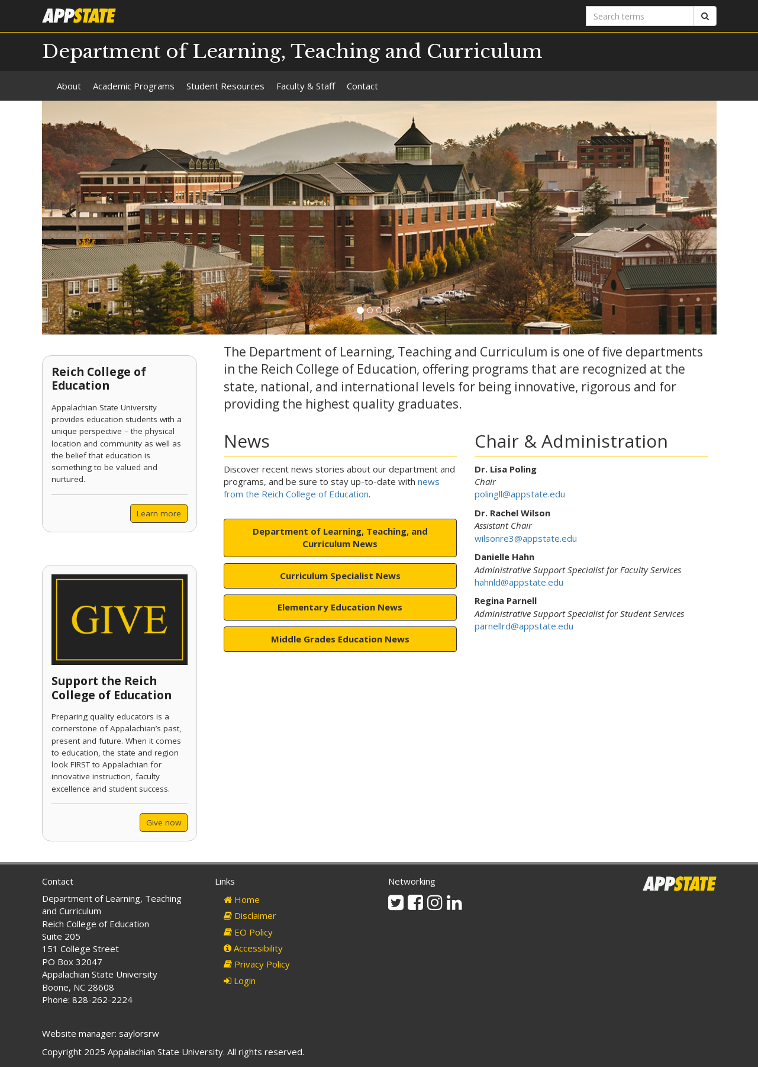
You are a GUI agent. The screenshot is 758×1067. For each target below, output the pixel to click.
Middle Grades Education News (340, 639)
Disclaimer (250, 915)
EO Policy (248, 932)
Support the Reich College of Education (111, 687)
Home (242, 899)
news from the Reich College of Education (332, 487)
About (69, 86)
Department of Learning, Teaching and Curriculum (292, 51)
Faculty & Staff (305, 86)
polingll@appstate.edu (520, 494)
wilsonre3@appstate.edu (526, 538)
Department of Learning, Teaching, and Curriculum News (340, 537)
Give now (163, 822)
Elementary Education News (340, 607)
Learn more (159, 513)
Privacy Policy (257, 964)
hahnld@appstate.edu (519, 582)
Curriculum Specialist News (340, 575)
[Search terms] (640, 16)
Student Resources (225, 86)
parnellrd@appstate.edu (524, 626)
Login (240, 980)
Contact (362, 86)
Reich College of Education (98, 378)
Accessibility (253, 948)
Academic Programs (134, 86)
